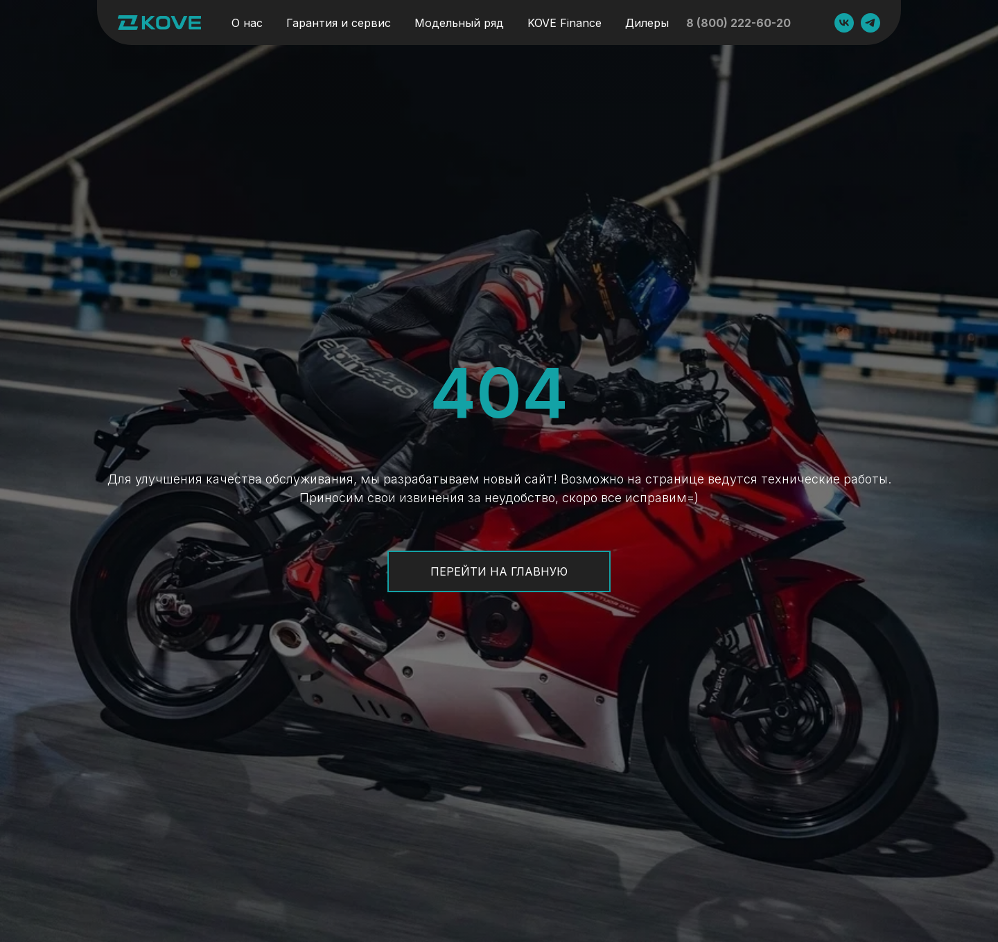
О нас (247, 23)
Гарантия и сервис (338, 23)
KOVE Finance (564, 23)
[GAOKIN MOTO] (844, 23)
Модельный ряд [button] (459, 23)
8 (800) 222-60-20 (738, 23)
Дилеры (647, 23)
